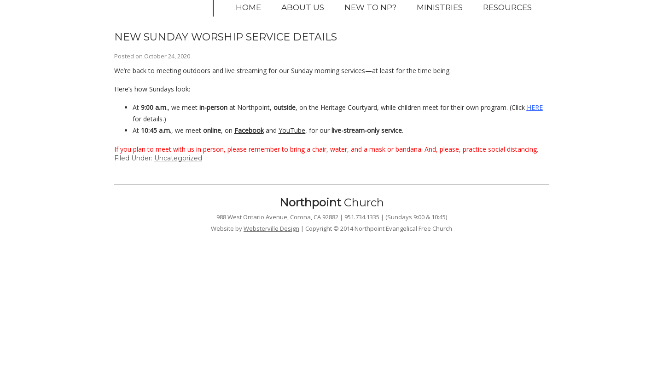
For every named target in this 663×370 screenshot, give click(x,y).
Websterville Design (271, 228)
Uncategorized (178, 158)
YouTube (292, 130)
